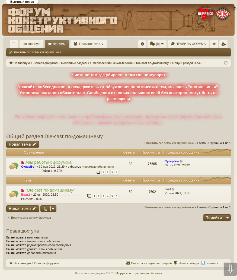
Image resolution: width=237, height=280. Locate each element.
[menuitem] (142, 44)
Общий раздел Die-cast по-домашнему (54, 136)
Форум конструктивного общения (139, 273)
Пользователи (89, 44)
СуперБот (28, 166)
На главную (31, 44)
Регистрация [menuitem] (225, 45)
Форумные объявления (98, 166)
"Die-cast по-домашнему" (50, 190)
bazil (168, 189)
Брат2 (25, 194)
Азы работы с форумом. (48, 162)
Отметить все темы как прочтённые (37, 52)
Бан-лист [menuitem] (212, 263)
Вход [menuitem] (215, 45)
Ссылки (15, 45)
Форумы (59, 44)
